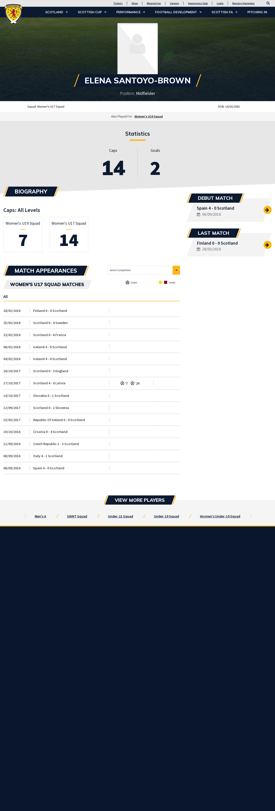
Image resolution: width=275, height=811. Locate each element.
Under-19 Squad (166, 516)
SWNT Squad (77, 516)
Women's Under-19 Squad (220, 516)
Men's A (40, 516)
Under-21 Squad (120, 516)
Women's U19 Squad (148, 116)
